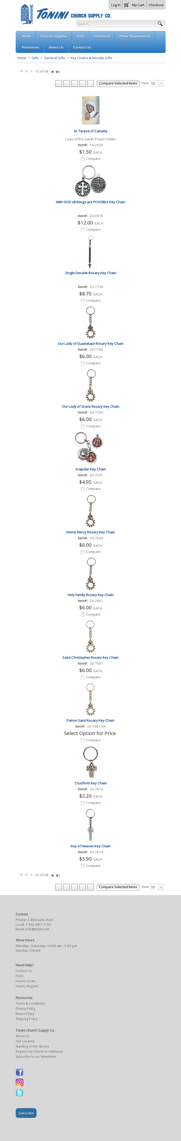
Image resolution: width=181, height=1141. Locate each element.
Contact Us (24, 971)
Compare (93, 158)
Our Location (25, 1041)
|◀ (21, 70)
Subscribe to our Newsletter (36, 1056)
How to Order (26, 981)
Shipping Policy (27, 1019)
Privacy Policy (25, 1008)
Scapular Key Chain (90, 469)
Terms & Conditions (30, 1003)
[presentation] (161, 83)
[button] (134, 4)
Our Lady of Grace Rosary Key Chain (90, 406)
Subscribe (26, 1113)
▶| (58, 71)
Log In (116, 5)
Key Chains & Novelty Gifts (91, 57)
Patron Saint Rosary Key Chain (90, 720)
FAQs (19, 976)
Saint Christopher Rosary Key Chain (90, 657)
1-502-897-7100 (38, 924)
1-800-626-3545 (40, 919)
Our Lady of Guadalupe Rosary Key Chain (90, 343)
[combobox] (157, 83)
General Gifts (54, 57)
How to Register (27, 986)
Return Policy (25, 1014)
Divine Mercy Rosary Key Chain (90, 532)
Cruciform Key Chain (91, 783)
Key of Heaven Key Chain (91, 846)
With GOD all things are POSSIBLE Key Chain (90, 202)
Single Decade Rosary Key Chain (90, 273)
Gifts (35, 57)
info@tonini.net (37, 929)
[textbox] (154, 83)
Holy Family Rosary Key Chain (91, 594)
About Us (22, 1036)
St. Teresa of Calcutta (90, 131)
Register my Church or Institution (39, 1051)
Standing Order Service (32, 1046)
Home (21, 57)
